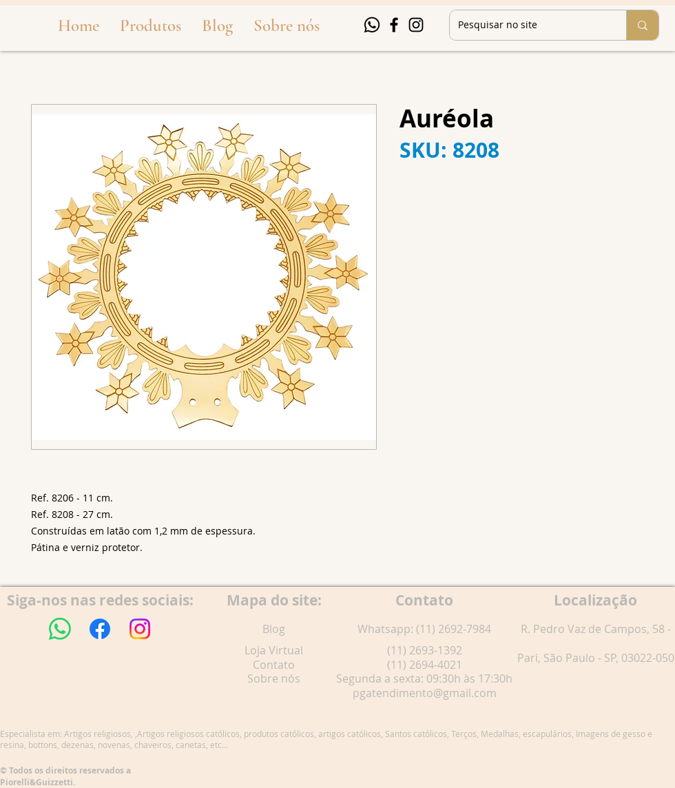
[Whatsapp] (372, 24)
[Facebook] (394, 24)
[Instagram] (416, 24)
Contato (274, 664)
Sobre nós (273, 678)
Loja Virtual (274, 650)
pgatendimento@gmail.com (425, 693)
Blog (273, 628)
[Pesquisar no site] (527, 25)
